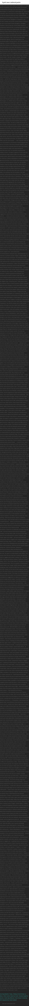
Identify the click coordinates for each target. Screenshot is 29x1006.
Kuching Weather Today (6, 994)
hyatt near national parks (11, 2)
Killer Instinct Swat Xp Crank (10, 996)
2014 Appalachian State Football (8, 1000)
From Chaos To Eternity (21, 998)
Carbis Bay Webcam (9, 998)
